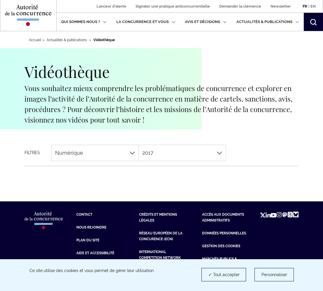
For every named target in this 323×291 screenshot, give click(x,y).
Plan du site (87, 240)
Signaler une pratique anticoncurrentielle (173, 6)
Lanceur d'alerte (111, 6)
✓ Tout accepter (224, 274)
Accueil (35, 40)
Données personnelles (224, 233)
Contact (84, 214)
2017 (182, 153)
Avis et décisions (206, 22)
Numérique (95, 153)
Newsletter (281, 6)
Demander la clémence (240, 6)
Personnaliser (274, 274)
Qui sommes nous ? (84, 22)
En (313, 6)
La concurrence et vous (145, 22)
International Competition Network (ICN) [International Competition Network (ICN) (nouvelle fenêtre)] (160, 258)
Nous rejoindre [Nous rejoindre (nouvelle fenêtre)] (91, 227)
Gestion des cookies (221, 246)
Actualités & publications (267, 22)
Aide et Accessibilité (95, 253)
